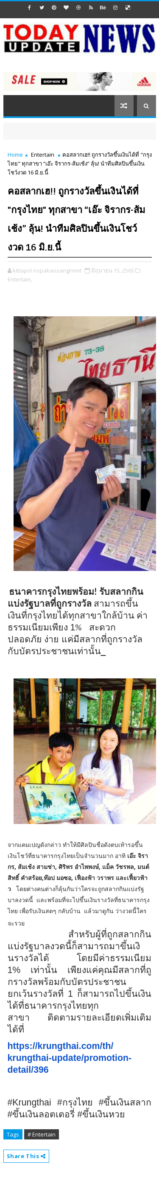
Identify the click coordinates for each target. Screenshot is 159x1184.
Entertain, (20, 279)
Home (15, 154)
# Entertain (42, 1134)
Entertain (42, 154)
